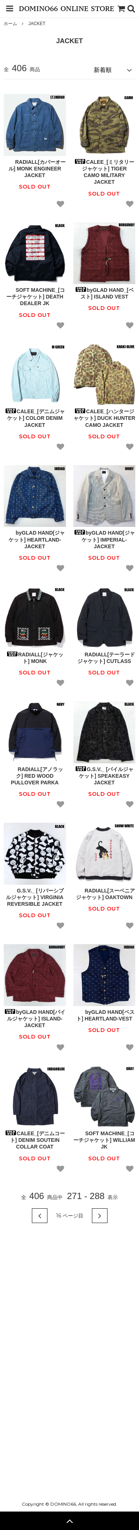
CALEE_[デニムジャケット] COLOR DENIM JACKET (35, 418)
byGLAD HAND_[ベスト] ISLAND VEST (104, 293)
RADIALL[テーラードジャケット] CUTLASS (104, 658)
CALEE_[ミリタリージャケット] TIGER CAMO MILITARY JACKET (104, 172)
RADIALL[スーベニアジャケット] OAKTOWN (104, 894)
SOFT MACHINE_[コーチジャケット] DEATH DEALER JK (34, 296)
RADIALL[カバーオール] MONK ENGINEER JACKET (35, 168)
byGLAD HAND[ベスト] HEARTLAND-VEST (104, 1015)
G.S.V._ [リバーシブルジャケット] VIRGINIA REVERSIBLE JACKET (35, 897)
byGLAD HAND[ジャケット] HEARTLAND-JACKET (34, 539)
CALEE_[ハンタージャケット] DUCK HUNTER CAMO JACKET (104, 418)
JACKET (37, 23)
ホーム (10, 23)
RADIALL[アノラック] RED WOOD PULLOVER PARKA (35, 775)
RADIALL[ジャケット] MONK (34, 658)
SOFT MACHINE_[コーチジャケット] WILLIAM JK (104, 1140)
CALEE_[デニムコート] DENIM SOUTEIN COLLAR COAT (35, 1140)
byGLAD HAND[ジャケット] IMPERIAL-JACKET (104, 539)
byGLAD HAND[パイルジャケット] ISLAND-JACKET (34, 1018)
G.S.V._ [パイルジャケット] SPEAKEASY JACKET (104, 775)
